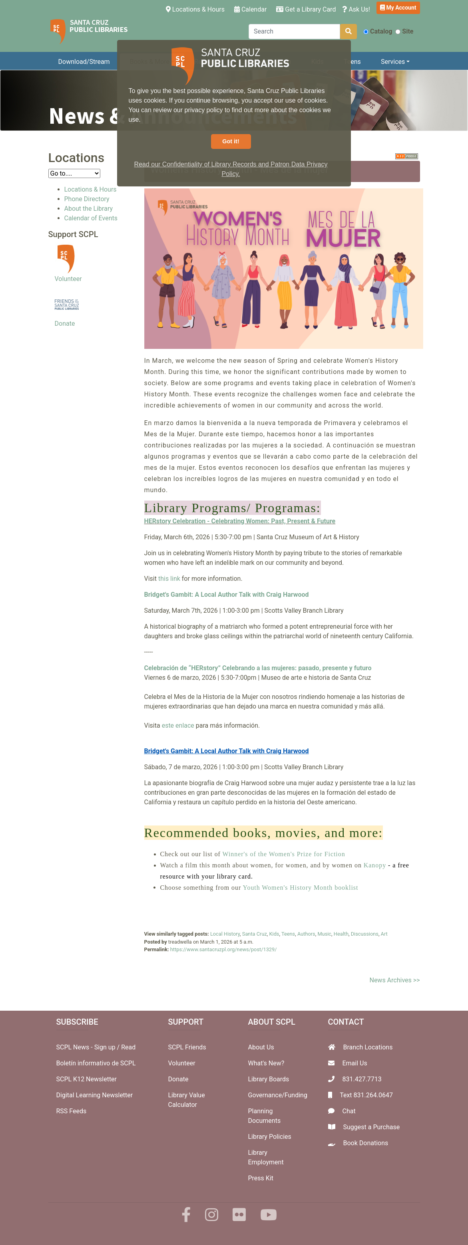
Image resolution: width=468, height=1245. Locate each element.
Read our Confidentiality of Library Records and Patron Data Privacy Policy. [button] (231, 169)
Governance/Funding (277, 1095)
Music (324, 934)
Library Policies (269, 1136)
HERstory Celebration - (177, 521)
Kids (274, 934)
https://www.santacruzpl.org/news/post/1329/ (223, 949)
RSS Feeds (71, 1111)
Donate (65, 323)
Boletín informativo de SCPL (96, 1063)
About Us (261, 1047)
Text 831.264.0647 (366, 1095)
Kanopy (376, 865)
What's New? (266, 1063)
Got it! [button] (230, 141)
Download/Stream (84, 61)
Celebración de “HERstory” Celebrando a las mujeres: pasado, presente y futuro (258, 668)
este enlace (178, 725)
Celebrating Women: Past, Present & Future (273, 521)
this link (169, 578)
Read (128, 1047)
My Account (398, 7)
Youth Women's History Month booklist (300, 887)
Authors (306, 934)
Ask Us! (356, 9)
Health (341, 934)
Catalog (377, 31)
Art (384, 934)
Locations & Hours (197, 8)
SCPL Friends (187, 1047)
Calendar (250, 9)
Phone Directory (87, 199)
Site (404, 31)
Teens (352, 61)
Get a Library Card (306, 9)
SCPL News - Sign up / (88, 1047)
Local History (225, 934)
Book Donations (365, 1143)
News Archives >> (394, 980)
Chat (348, 1111)
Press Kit (261, 1178)
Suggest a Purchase (371, 1127)
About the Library (88, 208)
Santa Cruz (254, 934)
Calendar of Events (90, 218)
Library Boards (268, 1079)
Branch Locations (367, 1047)
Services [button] (393, 61)
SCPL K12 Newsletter (86, 1079)
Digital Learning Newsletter (94, 1095)
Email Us (354, 1063)
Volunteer (68, 279)
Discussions (364, 934)
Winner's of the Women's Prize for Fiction (284, 854)
